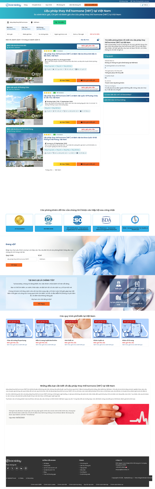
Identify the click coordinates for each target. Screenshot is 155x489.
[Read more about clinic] (53, 66)
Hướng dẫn (47, 465)
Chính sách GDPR (36, 484)
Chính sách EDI (62, 484)
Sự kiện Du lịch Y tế (49, 470)
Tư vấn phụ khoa (110, 88)
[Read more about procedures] (19, 333)
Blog (45, 472)
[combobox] (17, 22)
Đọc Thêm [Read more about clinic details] (64, 80)
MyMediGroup (128, 478)
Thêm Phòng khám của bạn (139, 1)
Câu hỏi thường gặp (50, 474)
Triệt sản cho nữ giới (114, 90)
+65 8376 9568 (121, 467)
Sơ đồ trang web (85, 474)
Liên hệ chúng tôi (75, 5)
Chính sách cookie (49, 484)
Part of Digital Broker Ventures (143, 478)
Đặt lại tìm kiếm (95, 34)
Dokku (21, 478)
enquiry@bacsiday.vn (122, 469)
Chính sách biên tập (102, 484)
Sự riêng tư (83, 472)
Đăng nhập (123, 1)
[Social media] (8, 468)
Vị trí (40, 255)
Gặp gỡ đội (83, 468)
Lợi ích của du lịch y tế (50, 468)
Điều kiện (83, 470)
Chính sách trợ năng (75, 484)
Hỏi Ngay (14, 265)
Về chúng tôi (60, 5)
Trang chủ (48, 170)
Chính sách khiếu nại (116, 484)
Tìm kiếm (59, 22)
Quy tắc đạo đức (89, 484)
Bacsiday (30, 478)
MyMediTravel (11, 478)
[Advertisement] (126, 119)
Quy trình (9, 255)
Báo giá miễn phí (88, 80)
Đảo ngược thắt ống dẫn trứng (127, 88)
